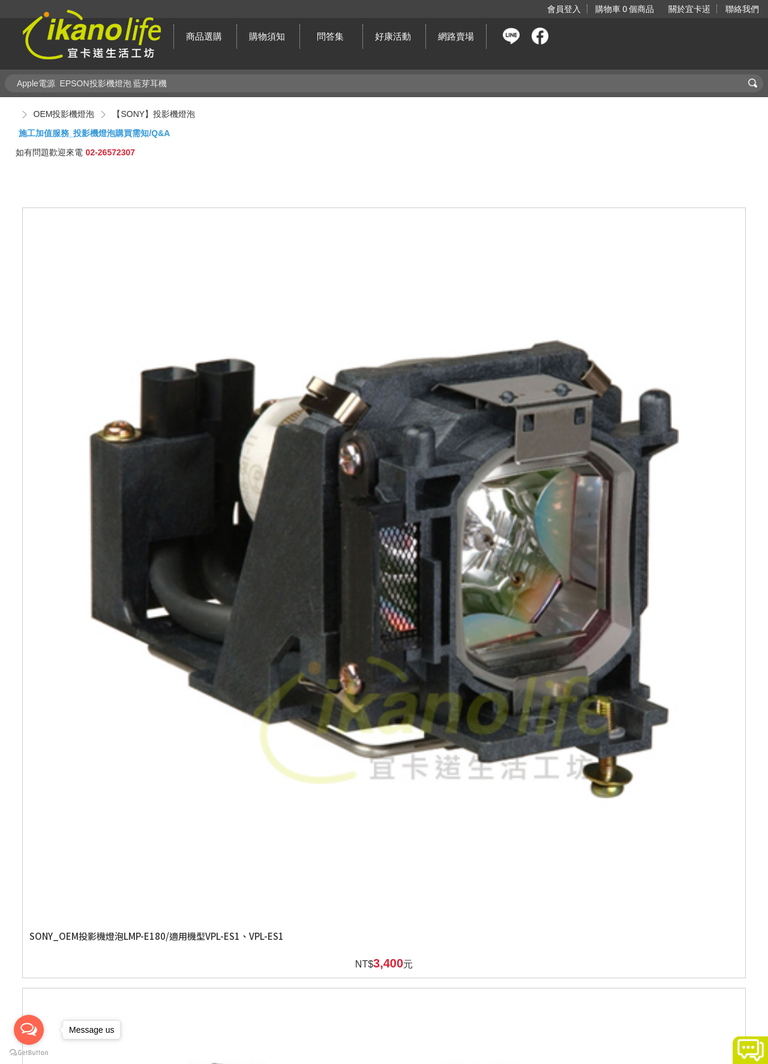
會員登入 (563, 9)
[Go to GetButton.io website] (29, 1052)
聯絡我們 (742, 9)
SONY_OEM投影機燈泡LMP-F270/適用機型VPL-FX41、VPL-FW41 (659, 621)
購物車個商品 (624, 9)
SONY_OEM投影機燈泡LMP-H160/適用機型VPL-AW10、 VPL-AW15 (291, 850)
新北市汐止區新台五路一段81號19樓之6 (411, 1017)
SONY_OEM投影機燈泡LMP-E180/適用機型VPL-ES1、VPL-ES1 (106, 391)
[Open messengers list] (29, 1030)
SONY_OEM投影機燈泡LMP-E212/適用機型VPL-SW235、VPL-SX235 (291, 621)
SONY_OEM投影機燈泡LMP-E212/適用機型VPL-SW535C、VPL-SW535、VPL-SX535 (106, 628)
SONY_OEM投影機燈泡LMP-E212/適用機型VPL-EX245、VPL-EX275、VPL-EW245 (291, 398)
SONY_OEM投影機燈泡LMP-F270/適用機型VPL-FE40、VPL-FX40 (475, 621)
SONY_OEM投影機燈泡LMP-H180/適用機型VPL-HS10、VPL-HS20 (476, 850)
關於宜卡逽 (689, 9)
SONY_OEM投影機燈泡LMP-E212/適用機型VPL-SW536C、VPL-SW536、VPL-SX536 (660, 398)
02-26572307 (111, 152)
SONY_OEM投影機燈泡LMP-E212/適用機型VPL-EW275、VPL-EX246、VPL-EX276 (475, 398)
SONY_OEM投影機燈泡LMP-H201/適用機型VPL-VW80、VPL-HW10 (660, 850)
